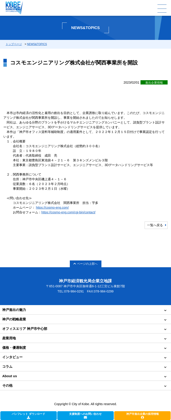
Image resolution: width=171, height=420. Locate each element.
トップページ (14, 44)
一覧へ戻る (155, 225)
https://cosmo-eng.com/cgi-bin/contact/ (68, 212)
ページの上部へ (85, 263)
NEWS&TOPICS (37, 44)
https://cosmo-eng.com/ (52, 207)
